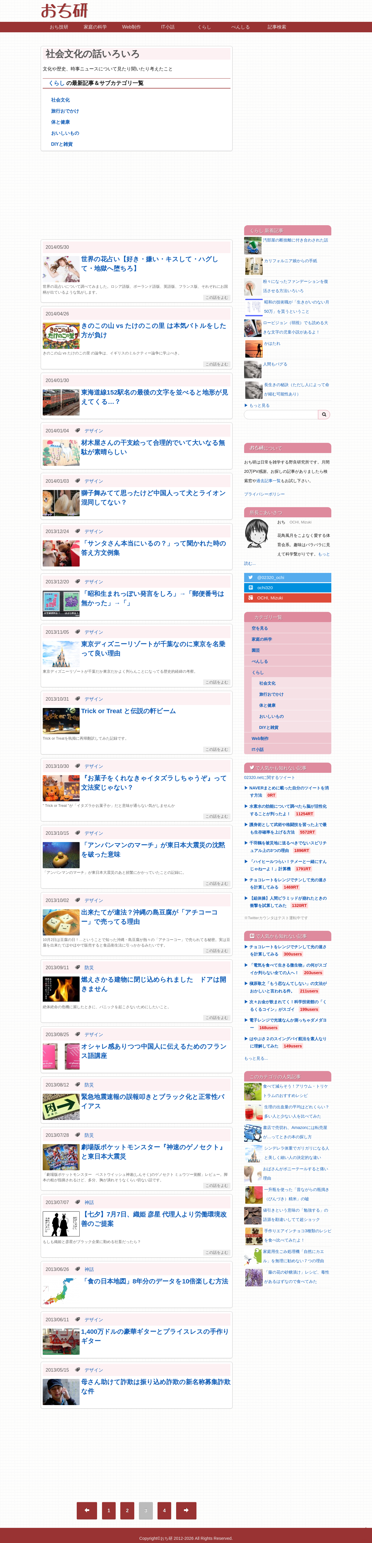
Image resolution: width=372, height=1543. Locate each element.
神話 (89, 1202)
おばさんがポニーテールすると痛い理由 (286, 1174)
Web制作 (131, 26)
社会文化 (60, 99)
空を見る (260, 628)
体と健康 (60, 122)
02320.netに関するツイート (269, 777)
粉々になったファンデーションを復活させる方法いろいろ (286, 287)
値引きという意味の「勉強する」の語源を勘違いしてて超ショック (286, 1215)
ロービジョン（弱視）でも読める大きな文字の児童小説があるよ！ (286, 328)
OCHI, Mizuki (263, 597)
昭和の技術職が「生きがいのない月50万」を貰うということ (287, 307)
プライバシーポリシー (264, 494)
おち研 (166, 1538)
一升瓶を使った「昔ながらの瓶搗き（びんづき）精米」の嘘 (287, 1195)
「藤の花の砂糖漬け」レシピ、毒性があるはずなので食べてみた (287, 1277)
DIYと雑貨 (62, 144)
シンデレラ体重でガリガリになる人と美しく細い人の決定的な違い (287, 1153)
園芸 (256, 650)
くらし (204, 26)
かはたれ (262, 349)
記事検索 (277, 26)
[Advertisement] (137, 195)
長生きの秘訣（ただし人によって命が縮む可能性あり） (287, 390)
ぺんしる (240, 26)
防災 (89, 967)
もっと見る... (256, 1058)
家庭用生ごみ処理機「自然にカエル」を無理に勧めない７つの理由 (284, 1257)
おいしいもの (65, 133)
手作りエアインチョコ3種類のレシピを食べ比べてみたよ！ (288, 1236)
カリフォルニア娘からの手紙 (281, 266)
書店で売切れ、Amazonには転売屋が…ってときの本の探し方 (285, 1133)
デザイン (94, 430)
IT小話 (167, 26)
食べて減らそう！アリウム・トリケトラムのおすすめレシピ (286, 1091)
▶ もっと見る (257, 405)
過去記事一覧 (268, 480)
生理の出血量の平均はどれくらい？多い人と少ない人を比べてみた (287, 1112)
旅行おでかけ (65, 111)
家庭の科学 (95, 26)
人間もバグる (265, 369)
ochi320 (258, 587)
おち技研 (59, 26)
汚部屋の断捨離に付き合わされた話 (286, 245)
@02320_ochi (264, 577)
